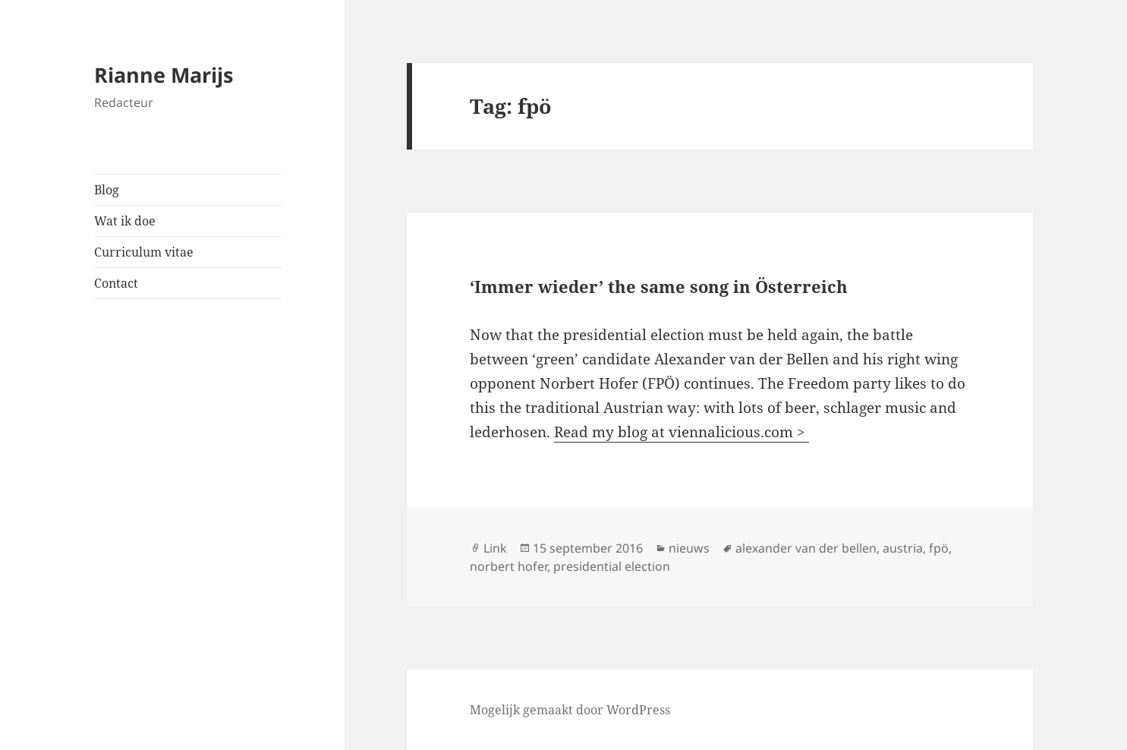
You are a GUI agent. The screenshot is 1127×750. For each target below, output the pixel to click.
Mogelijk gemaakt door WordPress (570, 709)
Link (495, 548)
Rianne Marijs (163, 75)
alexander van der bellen (806, 548)
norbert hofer (508, 566)
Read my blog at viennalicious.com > (681, 432)
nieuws (689, 548)
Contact (116, 283)
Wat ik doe (125, 221)
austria (903, 548)
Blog (106, 189)
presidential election (611, 566)
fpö (939, 548)
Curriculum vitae (144, 252)
